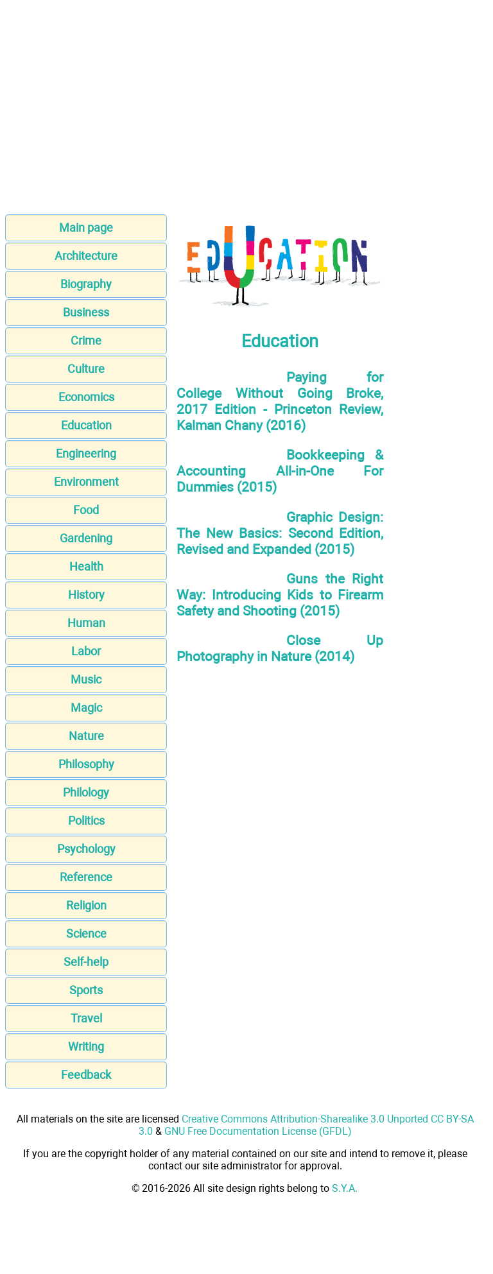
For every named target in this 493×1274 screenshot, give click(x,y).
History (86, 594)
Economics (86, 397)
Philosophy (86, 764)
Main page (86, 227)
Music (86, 679)
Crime (86, 340)
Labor (86, 651)
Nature (86, 736)
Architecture (86, 256)
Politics (86, 820)
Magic (86, 707)
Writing (86, 1046)
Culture (86, 368)
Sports (86, 990)
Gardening (86, 538)
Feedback (86, 1074)
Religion (86, 905)
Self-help (86, 961)
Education (86, 425)
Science (86, 933)
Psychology (86, 849)
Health (86, 566)
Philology (86, 792)
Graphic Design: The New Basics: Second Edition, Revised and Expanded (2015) (280, 533)
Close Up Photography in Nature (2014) (280, 648)
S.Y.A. (345, 1188)
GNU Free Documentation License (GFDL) (258, 1131)
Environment (86, 481)
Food (86, 510)
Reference (86, 877)
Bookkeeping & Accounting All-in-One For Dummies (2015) (280, 471)
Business (86, 312)
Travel (86, 1018)
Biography (86, 284)
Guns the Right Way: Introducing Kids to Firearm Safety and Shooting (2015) (280, 595)
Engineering (86, 453)
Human (86, 623)
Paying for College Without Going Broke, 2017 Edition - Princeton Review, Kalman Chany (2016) (280, 401)
